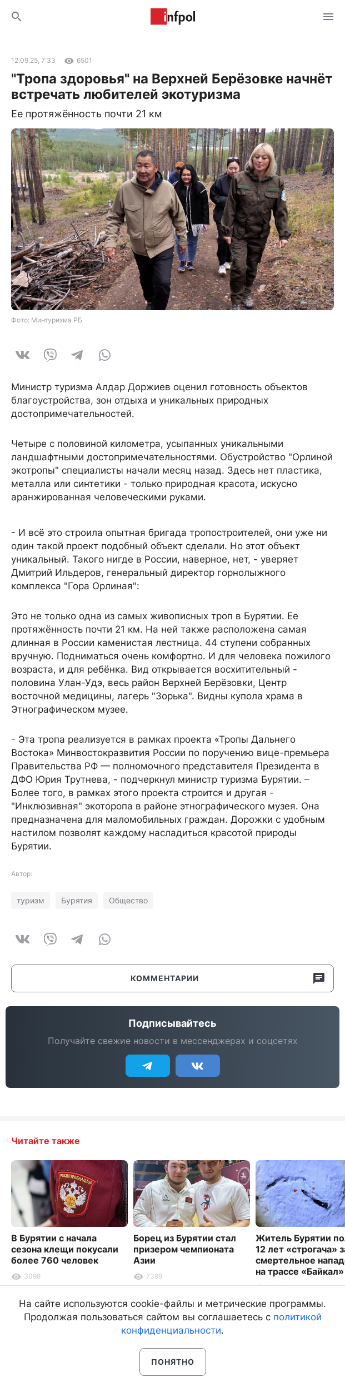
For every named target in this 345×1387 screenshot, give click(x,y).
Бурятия (76, 900)
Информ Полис (173, 17)
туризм (30, 900)
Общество (128, 900)
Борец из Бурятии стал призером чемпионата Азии (184, 1249)
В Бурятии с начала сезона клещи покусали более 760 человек (64, 1249)
